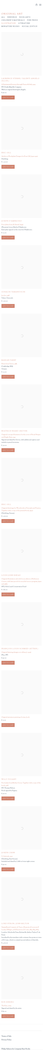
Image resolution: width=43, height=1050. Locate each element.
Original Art (12, 14)
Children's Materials (13, 20)
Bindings (12, 17)
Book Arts (24, 17)
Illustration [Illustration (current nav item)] (8, 23)
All (3, 17)
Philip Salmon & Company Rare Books (17, 5)
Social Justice (29, 26)
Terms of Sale (6, 1036)
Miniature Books (10, 26)
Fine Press (32, 20)
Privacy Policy (6, 1040)
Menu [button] (40, 4)
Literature (24, 23)
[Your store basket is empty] (36, 4)
